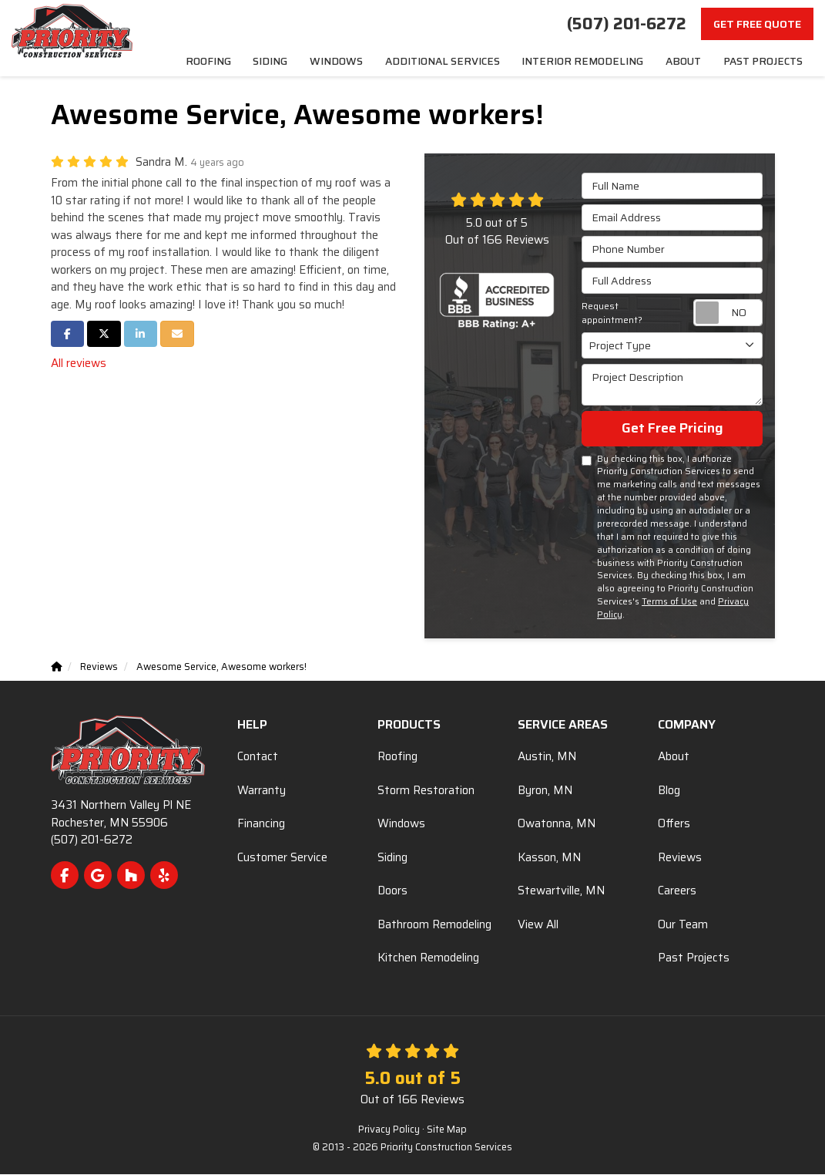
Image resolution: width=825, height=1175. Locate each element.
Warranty (261, 791)
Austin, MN (547, 757)
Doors (392, 891)
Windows (401, 824)
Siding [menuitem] (307, 61)
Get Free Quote (757, 23)
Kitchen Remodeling (428, 958)
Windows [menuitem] (369, 61)
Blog (669, 791)
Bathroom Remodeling (434, 925)
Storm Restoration (426, 791)
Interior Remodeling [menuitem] (594, 61)
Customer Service (282, 858)
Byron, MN (545, 791)
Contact (257, 757)
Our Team (683, 925)
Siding (392, 858)
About (673, 757)
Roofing (397, 757)
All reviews (78, 364)
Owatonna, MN (556, 824)
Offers (674, 824)
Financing (261, 824)
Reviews (680, 858)
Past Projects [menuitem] (764, 61)
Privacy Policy (389, 1130)
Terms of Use (669, 602)
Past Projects (693, 958)
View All (538, 925)
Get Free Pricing (672, 428)
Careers (677, 891)
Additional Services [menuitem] (468, 61)
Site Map (447, 1130)
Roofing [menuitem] (248, 61)
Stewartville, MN (561, 891)
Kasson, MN (549, 858)
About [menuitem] (686, 61)
